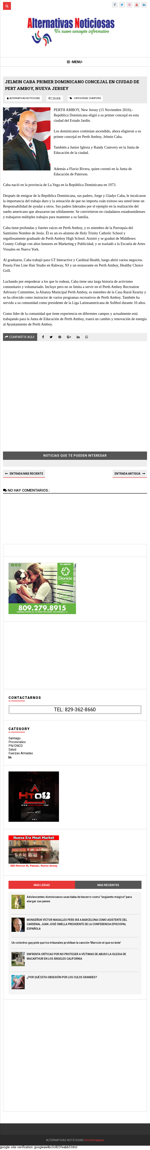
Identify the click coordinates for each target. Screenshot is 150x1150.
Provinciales (17, 742)
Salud (12, 750)
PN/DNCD (16, 746)
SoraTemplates (94, 1141)
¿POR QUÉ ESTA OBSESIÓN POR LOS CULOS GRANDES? (62, 977)
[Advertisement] (75, 393)
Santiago (15, 738)
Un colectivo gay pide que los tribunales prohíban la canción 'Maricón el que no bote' (66, 943)
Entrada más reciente (26, 474)
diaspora (95, 98)
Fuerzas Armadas (21, 753)
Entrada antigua (127, 474)
